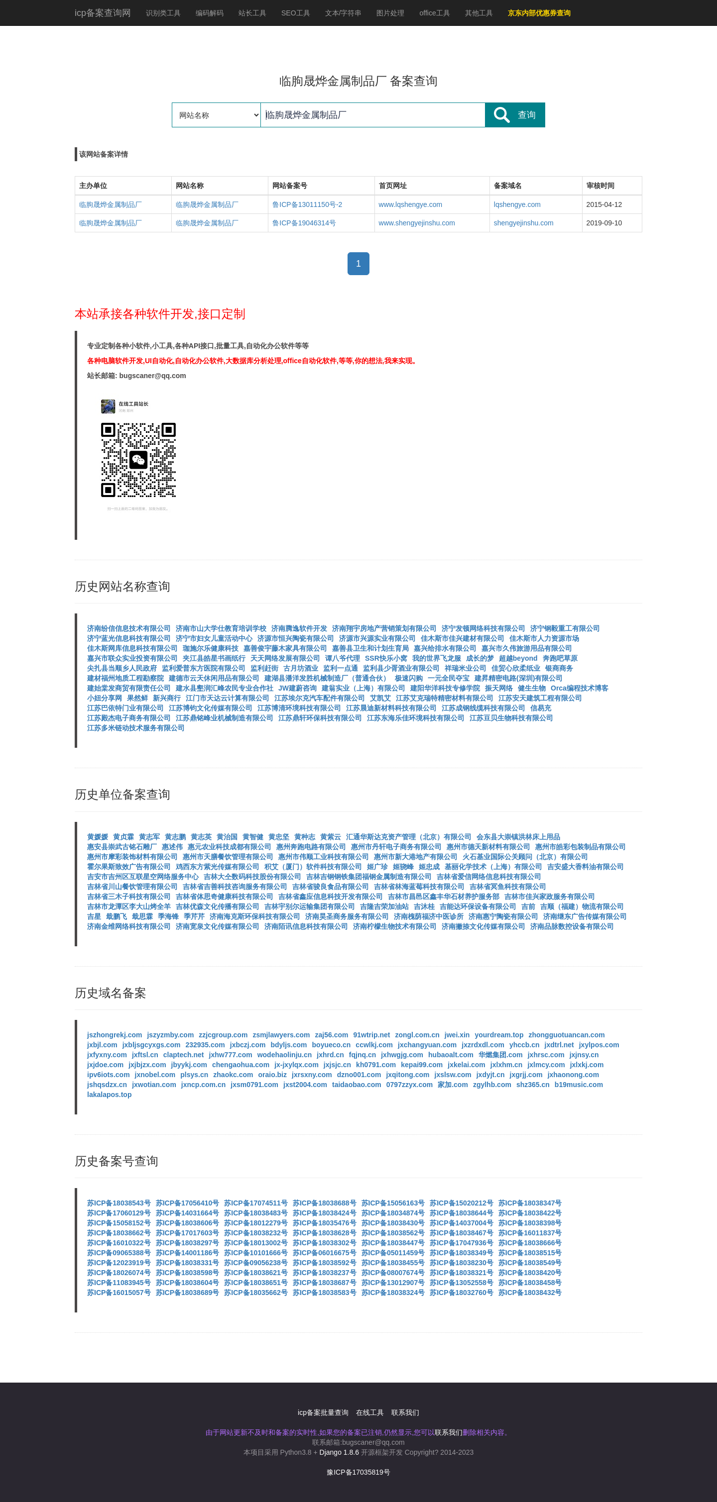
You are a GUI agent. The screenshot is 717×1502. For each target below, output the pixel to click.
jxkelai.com (466, 1065)
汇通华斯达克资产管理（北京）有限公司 (409, 837)
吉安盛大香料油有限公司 (585, 867)
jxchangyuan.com (427, 1045)
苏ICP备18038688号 (325, 1203)
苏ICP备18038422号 (530, 1213)
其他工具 (479, 13)
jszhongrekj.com (114, 1035)
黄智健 (252, 837)
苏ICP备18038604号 (188, 1283)
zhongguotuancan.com (566, 1035)
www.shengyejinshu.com (417, 223)
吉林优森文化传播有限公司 (217, 906)
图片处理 (390, 13)
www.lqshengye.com (411, 204)
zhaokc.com (233, 1075)
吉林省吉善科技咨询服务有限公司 (235, 887)
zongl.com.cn (417, 1035)
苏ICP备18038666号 (530, 1243)
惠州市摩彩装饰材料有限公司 (132, 857)
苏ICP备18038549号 (530, 1263)
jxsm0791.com (254, 1085)
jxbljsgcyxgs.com (151, 1045)
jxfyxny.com (107, 1055)
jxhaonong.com (573, 1075)
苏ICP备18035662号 (256, 1293)
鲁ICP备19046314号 (304, 223)
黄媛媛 (97, 837)
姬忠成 (429, 867)
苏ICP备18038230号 (461, 1263)
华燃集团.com (500, 1055)
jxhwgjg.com (402, 1055)
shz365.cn (533, 1085)
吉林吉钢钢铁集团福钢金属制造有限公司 (369, 877)
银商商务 (559, 668)
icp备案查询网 (103, 13)
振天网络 (499, 688)
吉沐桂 (424, 906)
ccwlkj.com (374, 1045)
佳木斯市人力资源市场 (544, 638)
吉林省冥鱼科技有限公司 (508, 887)
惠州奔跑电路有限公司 (311, 847)
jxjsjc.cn (337, 1065)
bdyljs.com (288, 1045)
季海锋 (168, 916)
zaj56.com (332, 1035)
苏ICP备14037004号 (461, 1223)
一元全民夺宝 (449, 678)
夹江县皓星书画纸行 (214, 658)
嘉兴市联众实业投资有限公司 (132, 658)
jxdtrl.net (559, 1045)
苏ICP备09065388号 (119, 1253)
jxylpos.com (599, 1045)
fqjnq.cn (362, 1055)
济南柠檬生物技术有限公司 (395, 926)
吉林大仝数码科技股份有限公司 (252, 877)
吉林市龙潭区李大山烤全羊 (129, 906)
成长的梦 (480, 658)
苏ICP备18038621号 (256, 1273)
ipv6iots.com (108, 1075)
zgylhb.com (492, 1085)
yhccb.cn (524, 1045)
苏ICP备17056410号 (188, 1203)
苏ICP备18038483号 (256, 1213)
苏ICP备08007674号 (393, 1273)
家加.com (453, 1085)
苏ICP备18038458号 (530, 1283)
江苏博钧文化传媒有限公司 (210, 708)
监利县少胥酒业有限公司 (401, 668)
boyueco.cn (331, 1045)
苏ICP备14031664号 (188, 1213)
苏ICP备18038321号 (461, 1273)
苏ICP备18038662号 (119, 1233)
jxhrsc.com (546, 1055)
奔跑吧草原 (560, 658)
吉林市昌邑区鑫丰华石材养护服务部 (443, 897)
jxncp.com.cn (203, 1085)
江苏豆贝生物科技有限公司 (511, 718)
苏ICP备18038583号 (325, 1293)
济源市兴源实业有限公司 (377, 638)
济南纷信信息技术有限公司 (129, 628)
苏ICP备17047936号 (461, 1243)
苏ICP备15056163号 (393, 1203)
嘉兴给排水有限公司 (445, 648)
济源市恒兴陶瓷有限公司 (295, 638)
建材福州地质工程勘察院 (125, 678)
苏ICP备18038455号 (393, 1263)
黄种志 (304, 837)
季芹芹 (194, 916)
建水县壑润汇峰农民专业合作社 (224, 688)
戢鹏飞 (116, 916)
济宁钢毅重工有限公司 (565, 628)
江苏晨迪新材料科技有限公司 (391, 708)
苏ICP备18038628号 (325, 1233)
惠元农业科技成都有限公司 (229, 847)
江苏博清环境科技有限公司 (299, 708)
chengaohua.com (240, 1065)
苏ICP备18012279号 (256, 1223)
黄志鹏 (175, 837)
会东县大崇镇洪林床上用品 (518, 837)
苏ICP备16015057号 (119, 1293)
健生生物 (532, 688)
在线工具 (370, 1412)
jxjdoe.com (105, 1065)
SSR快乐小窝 (386, 658)
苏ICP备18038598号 (188, 1273)
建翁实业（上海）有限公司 (363, 688)
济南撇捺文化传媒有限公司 (483, 926)
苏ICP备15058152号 (119, 1223)
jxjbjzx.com (147, 1065)
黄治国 (227, 837)
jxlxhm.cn (506, 1065)
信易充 (540, 708)
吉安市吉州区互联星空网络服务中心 (143, 877)
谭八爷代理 (342, 658)
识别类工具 (163, 13)
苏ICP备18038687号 (325, 1283)
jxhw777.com (230, 1055)
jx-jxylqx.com (296, 1065)
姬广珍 (377, 867)
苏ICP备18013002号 (256, 1243)
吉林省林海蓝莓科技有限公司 (419, 887)
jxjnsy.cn (584, 1055)
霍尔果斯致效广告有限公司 (129, 867)
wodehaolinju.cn (284, 1055)
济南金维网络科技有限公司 (129, 926)
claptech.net (183, 1055)
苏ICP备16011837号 (530, 1233)
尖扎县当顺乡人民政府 (122, 668)
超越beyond (518, 658)
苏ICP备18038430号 (393, 1223)
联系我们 (405, 1412)
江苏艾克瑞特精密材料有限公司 (444, 698)
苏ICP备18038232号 (256, 1233)
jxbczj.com (248, 1045)
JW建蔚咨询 (297, 688)
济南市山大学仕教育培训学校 (221, 628)
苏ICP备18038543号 (119, 1203)
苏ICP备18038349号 (461, 1253)
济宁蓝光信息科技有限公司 (129, 638)
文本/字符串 (343, 13)
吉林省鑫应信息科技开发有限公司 (330, 897)
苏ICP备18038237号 (325, 1273)
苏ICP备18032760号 (461, 1293)
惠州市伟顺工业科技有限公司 (323, 857)
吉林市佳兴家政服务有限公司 (549, 897)
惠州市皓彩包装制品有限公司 (580, 847)
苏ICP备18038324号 (393, 1293)
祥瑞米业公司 (465, 668)
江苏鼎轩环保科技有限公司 (320, 718)
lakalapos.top (109, 1095)
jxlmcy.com (546, 1065)
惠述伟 (172, 847)
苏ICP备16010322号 (119, 1243)
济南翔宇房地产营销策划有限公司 (384, 628)
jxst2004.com (305, 1085)
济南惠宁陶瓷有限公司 (503, 916)
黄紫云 (330, 837)
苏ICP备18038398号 (530, 1223)
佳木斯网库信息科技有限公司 (132, 648)
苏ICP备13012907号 (393, 1283)
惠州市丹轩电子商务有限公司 (396, 847)
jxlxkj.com (587, 1065)
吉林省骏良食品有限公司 (330, 887)
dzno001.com (359, 1075)
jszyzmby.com (170, 1035)
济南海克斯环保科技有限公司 (255, 916)
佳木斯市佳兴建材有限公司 (462, 638)
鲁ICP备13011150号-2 (307, 204)
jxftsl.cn (145, 1055)
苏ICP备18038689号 (188, 1293)
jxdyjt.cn (491, 1075)
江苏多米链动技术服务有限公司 (136, 728)
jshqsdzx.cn (107, 1085)
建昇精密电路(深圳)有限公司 (519, 678)
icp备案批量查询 (323, 1412)
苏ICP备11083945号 (119, 1283)
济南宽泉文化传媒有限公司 (217, 926)
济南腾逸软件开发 (299, 628)
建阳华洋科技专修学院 (445, 688)
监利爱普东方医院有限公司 (203, 668)
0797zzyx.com (409, 1085)
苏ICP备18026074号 (119, 1273)
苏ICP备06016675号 (325, 1253)
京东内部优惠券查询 (539, 13)
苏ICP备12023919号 (119, 1263)
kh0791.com (376, 1065)
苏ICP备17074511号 (256, 1203)
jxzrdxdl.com (483, 1045)
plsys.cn (194, 1075)
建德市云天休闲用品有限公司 (214, 678)
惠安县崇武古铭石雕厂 (122, 847)
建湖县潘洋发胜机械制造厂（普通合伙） (327, 678)
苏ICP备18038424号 (325, 1213)
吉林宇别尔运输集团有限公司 (309, 906)
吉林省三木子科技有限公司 (129, 897)
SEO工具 (295, 13)
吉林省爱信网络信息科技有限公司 (489, 877)
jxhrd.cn (330, 1055)
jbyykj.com (189, 1065)
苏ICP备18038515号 (530, 1253)
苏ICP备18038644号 (461, 1213)
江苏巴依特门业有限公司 (125, 708)
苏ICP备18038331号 (188, 1263)
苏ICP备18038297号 (188, 1243)
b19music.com (579, 1085)
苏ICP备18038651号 (256, 1283)
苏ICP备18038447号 (393, 1243)
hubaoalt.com (451, 1055)
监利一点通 (340, 668)
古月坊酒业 (300, 668)
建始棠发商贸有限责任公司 (129, 688)
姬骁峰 (403, 867)
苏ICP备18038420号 (530, 1273)
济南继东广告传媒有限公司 (585, 916)
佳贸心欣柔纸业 (515, 668)
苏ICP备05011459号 (393, 1253)
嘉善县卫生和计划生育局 (370, 648)
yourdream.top (499, 1035)
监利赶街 (264, 668)
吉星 (94, 916)
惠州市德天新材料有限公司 (488, 847)
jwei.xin (457, 1035)
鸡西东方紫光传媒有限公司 (217, 867)
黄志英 (201, 837)
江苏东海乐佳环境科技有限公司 (416, 718)
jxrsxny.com (312, 1075)
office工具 (434, 13)
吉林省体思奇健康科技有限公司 (224, 897)
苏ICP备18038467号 (461, 1233)
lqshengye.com (517, 204)
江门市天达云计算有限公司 (227, 698)
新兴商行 (167, 698)
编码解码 (210, 13)
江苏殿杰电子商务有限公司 (129, 718)
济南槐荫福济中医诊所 (429, 916)
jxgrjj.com (526, 1075)
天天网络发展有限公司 (285, 658)
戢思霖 (142, 916)
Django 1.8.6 (339, 1452)
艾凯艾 (380, 698)
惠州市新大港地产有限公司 (416, 857)
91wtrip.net (371, 1035)
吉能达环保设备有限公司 (478, 906)
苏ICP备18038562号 (393, 1233)
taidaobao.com (356, 1085)
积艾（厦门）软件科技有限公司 (313, 867)
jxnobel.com (155, 1075)
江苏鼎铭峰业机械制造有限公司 (224, 718)
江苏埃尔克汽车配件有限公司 (319, 698)
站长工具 (252, 13)
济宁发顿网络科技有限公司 (483, 628)
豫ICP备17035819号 (358, 1472)
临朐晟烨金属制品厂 (110, 204)
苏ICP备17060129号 (119, 1213)
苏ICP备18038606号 (188, 1223)
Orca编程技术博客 (579, 688)
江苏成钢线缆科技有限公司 (483, 708)
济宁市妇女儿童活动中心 (214, 638)
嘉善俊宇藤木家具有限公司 (285, 648)
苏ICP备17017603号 (188, 1233)
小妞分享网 (104, 698)
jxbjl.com (102, 1045)
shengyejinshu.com (524, 223)
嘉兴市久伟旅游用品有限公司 (526, 648)
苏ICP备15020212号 (461, 1203)
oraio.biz (272, 1075)
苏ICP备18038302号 (325, 1243)
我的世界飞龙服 (436, 658)
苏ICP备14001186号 (188, 1253)
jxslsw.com (453, 1075)
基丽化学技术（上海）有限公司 (493, 867)
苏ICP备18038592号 (325, 1263)
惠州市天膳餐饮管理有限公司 (228, 857)
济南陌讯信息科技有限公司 (306, 926)
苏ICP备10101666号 (256, 1253)
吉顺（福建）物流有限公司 (582, 906)
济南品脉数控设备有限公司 (572, 926)
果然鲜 (137, 698)
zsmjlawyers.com (281, 1035)
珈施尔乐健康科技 (211, 648)
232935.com (205, 1045)
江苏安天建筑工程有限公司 (540, 698)
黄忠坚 (278, 837)
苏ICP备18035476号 (325, 1223)
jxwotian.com (154, 1085)
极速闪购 (409, 678)
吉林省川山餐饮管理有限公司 (132, 887)
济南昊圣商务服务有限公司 (347, 916)
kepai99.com (422, 1065)
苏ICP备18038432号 (530, 1293)
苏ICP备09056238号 (256, 1263)
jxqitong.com (407, 1075)
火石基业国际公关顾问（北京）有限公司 (525, 857)
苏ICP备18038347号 (530, 1203)
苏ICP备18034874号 (393, 1213)
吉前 (528, 906)
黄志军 (149, 837)
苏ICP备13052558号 (461, 1283)
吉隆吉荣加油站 (384, 906)
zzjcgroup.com (223, 1035)
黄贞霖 (123, 837)
